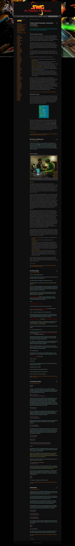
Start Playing (40, 16)
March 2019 (19, 76)
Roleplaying (45, 376)
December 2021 (19, 59)
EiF (49, 265)
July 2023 (18, 45)
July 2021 (18, 63)
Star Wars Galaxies (53, 376)
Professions (38, 265)
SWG (34, 266)
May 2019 (18, 74)
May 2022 (18, 54)
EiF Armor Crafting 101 (36, 139)
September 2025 (19, 38)
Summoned (33, 487)
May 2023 (18, 47)
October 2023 (19, 44)
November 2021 (19, 60)
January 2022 (19, 58)
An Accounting (34, 271)
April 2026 (18, 36)
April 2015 (18, 100)
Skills (41, 265)
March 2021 (19, 67)
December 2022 (19, 50)
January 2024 (19, 43)
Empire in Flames (52, 265)
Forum (36, 16)
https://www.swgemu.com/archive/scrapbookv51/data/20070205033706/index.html (43, 91)
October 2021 (19, 61)
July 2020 (18, 70)
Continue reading (33, 131)
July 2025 (18, 39)
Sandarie (38, 272)
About (18, 16)
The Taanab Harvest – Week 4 (21, 32)
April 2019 (18, 75)
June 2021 (18, 64)
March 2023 (19, 48)
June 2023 (18, 46)
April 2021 (18, 66)
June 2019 (18, 73)
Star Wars (48, 376)
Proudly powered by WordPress (37, 542)
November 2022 (19, 51)
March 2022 (19, 56)
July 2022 (18, 53)
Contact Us (44, 16)
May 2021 (18, 65)
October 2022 (19, 52)
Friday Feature (34, 265)
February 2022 (19, 57)
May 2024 (18, 41)
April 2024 (18, 42)
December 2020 (19, 69)
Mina (38, 26)
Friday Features (31, 16)
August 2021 (19, 62)
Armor (45, 265)
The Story (33, 376)
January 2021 (19, 68)
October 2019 (19, 72)
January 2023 (19, 49)
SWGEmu (37, 266)
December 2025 (19, 37)
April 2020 (18, 71)
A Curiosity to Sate (35, 381)
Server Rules (22, 16)
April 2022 (18, 55)
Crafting (47, 265)
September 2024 (19, 40)
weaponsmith (40, 134)
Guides (27, 16)
